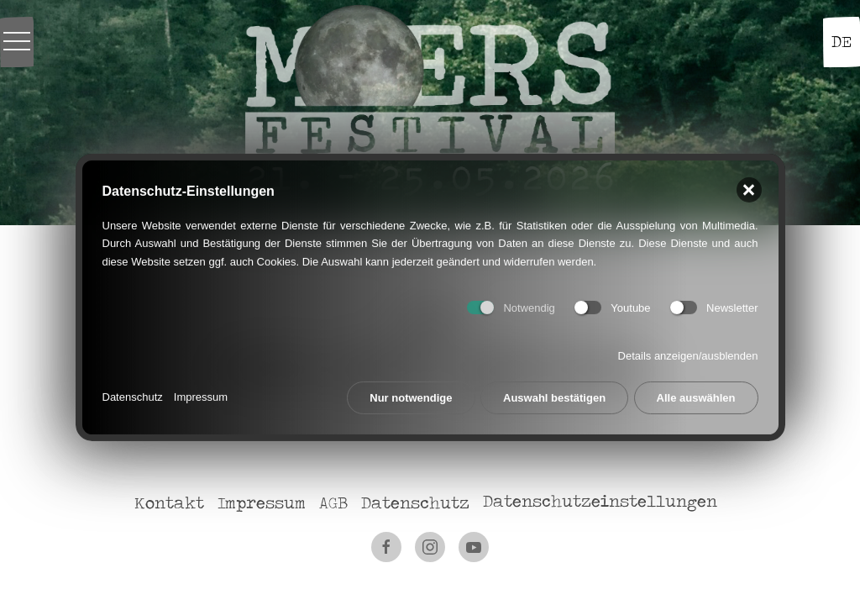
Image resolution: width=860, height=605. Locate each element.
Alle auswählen (696, 393)
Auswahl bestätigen (554, 393)
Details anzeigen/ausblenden (688, 351)
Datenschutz (132, 393)
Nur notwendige (411, 393)
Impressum (201, 393)
